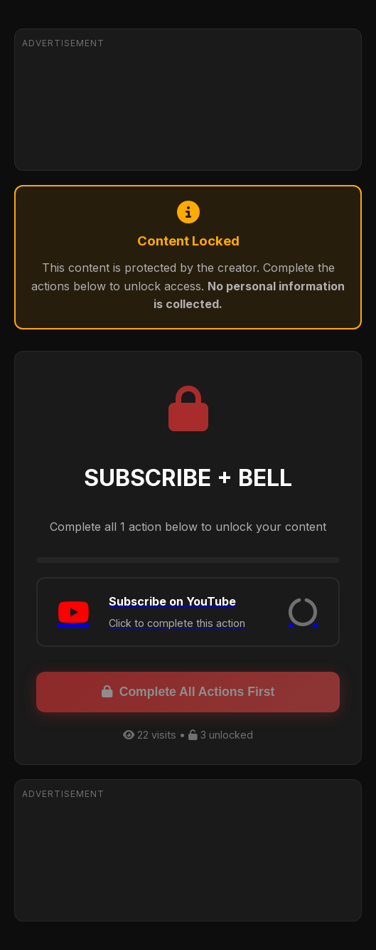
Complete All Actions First (188, 692)
